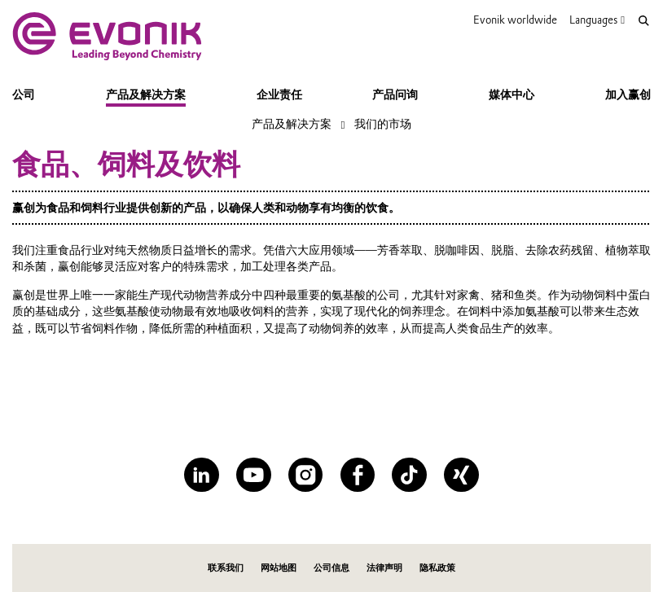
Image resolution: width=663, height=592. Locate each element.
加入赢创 (628, 94)
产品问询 (395, 94)
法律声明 (384, 567)
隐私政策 (437, 567)
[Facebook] (357, 475)
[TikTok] (409, 475)
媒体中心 (511, 94)
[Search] (644, 21)
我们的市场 (382, 123)
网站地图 (278, 567)
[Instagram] (305, 475)
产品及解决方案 (146, 94)
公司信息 (331, 567)
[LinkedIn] (201, 475)
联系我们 (226, 567)
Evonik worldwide (515, 19)
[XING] (461, 475)
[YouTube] (253, 475)
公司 (23, 94)
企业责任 (279, 94)
